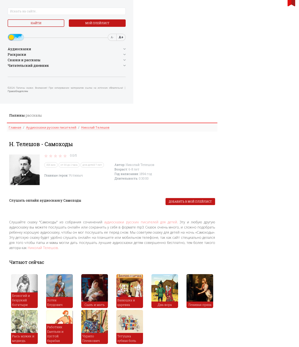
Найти (19, 24)
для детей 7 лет (167, 61)
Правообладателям (36, 96)
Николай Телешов (117, 144)
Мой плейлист (50, 24)
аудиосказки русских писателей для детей (215, 118)
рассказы (100, 11)
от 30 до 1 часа (143, 61)
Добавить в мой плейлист (265, 98)
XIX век (125, 61)
